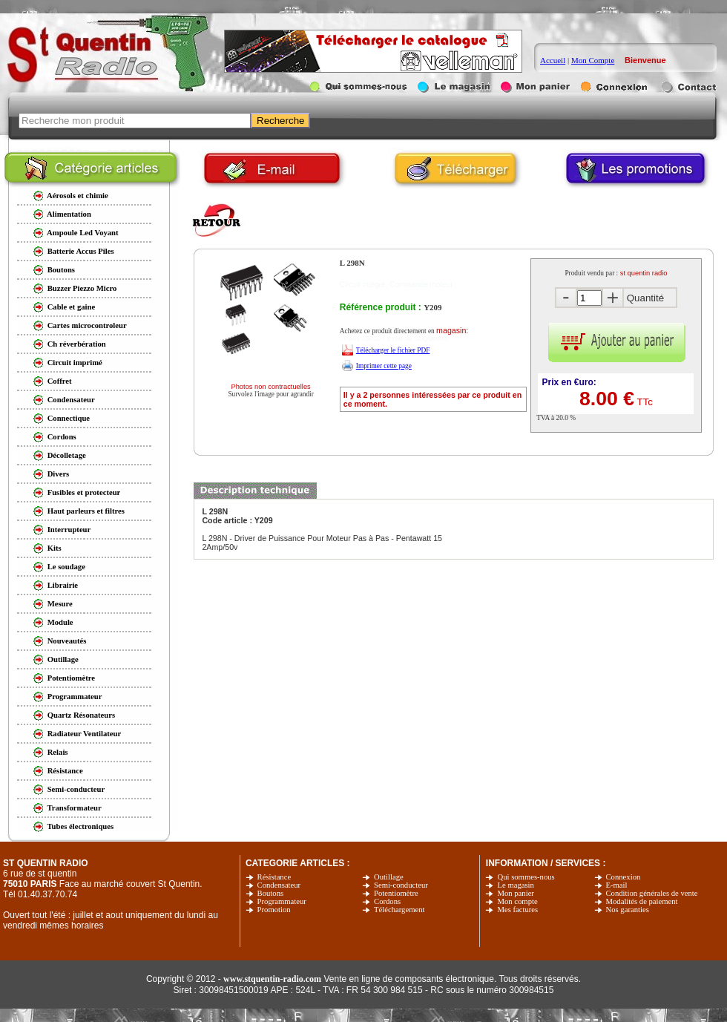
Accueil (552, 60)
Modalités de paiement (642, 901)
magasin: (452, 330)
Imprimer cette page (384, 366)
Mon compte (517, 901)
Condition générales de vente (652, 893)
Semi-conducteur (401, 885)
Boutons (270, 893)
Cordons (387, 901)
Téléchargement (399, 909)
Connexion (623, 877)
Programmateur (281, 901)
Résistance (274, 877)
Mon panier (515, 893)
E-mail (617, 885)
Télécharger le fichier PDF (393, 350)
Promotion (274, 909)
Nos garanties (627, 909)
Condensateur (279, 885)
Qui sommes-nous (525, 877)
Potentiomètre (396, 893)
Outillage (389, 877)
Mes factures (517, 909)
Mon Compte (592, 60)
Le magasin (515, 885)
